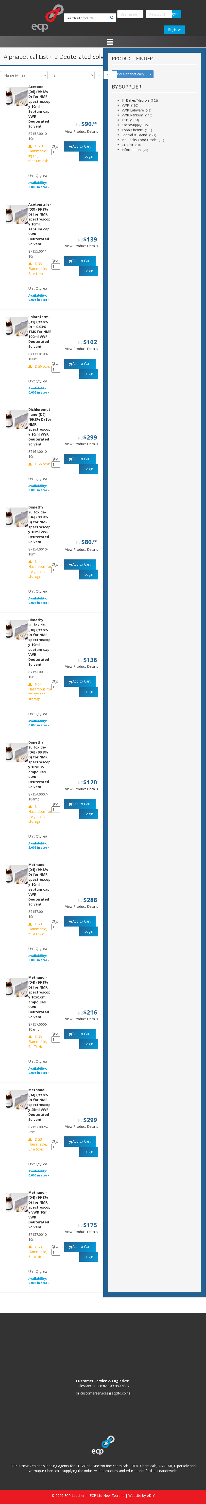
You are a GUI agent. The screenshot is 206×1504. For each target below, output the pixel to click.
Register (174, 29)
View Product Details (81, 131)
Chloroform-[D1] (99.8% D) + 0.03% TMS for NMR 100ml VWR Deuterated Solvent (40, 331)
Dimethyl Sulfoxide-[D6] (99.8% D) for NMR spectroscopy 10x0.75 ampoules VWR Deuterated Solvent (39, 764)
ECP (125, 120)
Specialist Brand (134, 135)
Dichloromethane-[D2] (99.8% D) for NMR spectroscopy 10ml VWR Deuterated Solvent (39, 426)
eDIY (150, 1495)
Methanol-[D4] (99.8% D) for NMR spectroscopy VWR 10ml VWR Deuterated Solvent (39, 1209)
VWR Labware (133, 110)
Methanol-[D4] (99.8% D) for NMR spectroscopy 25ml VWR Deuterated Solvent (39, 1104)
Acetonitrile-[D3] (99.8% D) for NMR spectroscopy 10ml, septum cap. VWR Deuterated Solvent (39, 224)
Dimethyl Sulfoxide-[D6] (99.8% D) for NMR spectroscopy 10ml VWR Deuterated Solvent (39, 524)
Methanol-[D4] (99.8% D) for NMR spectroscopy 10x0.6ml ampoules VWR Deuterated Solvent (39, 997)
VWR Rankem (132, 115)
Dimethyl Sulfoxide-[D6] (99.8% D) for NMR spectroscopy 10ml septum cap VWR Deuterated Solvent (39, 642)
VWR (125, 105)
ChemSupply (131, 125)
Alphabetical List (26, 56)
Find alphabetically (129, 74)
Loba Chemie (132, 130)
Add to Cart (81, 146)
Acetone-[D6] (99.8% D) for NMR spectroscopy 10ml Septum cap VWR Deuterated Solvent (39, 106)
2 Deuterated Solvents (85, 56)
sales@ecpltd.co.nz (92, 1385)
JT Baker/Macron (135, 100)
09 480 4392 (120, 1385)
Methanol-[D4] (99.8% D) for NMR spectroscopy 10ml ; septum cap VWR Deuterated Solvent (39, 884)
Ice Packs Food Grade (139, 139)
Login (88, 156)
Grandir (127, 144)
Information (131, 149)
